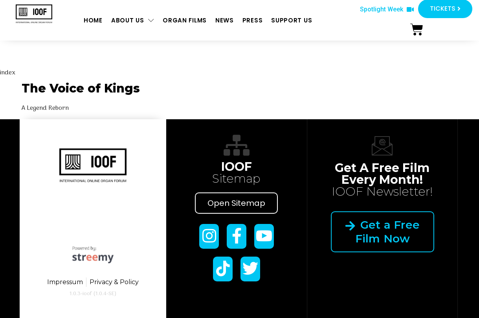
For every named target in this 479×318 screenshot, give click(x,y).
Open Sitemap (236, 203)
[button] (387, 9)
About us (132, 20)
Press (252, 20)
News (224, 20)
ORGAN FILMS (185, 20)
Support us (291, 20)
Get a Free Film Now (382, 231)
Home (93, 20)
